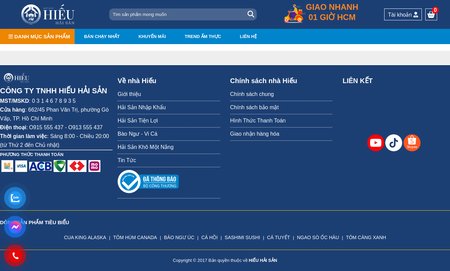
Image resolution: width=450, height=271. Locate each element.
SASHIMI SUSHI (242, 237)
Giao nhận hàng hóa (254, 134)
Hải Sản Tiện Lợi (138, 120)
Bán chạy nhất (102, 36)
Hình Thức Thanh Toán (258, 120)
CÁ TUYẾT (278, 237)
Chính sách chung (252, 94)
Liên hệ (248, 36)
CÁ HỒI (209, 237)
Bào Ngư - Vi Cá (137, 134)
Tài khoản (403, 15)
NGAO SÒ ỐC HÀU (318, 237)
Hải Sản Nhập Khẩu (142, 107)
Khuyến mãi (152, 36)
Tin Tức (127, 160)
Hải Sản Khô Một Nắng (146, 147)
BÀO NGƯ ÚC (179, 237)
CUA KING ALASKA (85, 237)
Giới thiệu (129, 94)
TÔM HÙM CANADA (135, 237)
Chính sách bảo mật (254, 107)
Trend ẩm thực (202, 36)
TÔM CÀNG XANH (366, 237)
